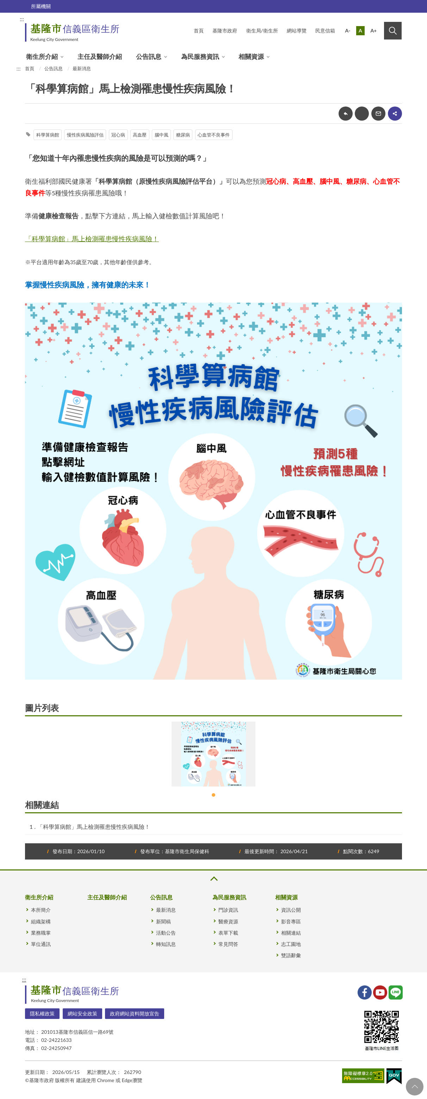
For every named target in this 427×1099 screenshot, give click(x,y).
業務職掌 (41, 933)
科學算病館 (47, 135)
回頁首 (414, 1086)
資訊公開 (291, 910)
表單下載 (228, 933)
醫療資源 (228, 921)
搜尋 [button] (393, 31)
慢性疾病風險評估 (85, 135)
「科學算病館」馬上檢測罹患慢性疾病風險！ (93, 826)
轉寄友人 (378, 114)
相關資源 (251, 56)
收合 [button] (213, 878)
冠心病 (118, 135)
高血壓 (140, 135)
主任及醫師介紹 (100, 56)
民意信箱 (325, 31)
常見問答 (228, 944)
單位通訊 (41, 944)
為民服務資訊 (200, 56)
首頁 (199, 31)
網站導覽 (297, 31)
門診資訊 (228, 910)
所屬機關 (41, 6)
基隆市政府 (224, 31)
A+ (373, 31)
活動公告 (166, 933)
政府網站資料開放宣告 (134, 1013)
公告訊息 (148, 56)
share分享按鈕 (395, 114)
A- (348, 31)
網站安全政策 (82, 1013)
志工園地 (291, 944)
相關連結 (291, 933)
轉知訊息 (166, 944)
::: (22, 19)
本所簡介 (41, 910)
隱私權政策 (42, 1013)
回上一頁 (346, 114)
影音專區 (291, 921)
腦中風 (161, 135)
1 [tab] (213, 795)
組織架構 (41, 921)
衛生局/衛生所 (262, 31)
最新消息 (82, 68)
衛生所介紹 (42, 56)
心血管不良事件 (214, 135)
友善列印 (362, 114)
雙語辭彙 (291, 955)
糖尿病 (183, 135)
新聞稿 (163, 921)
